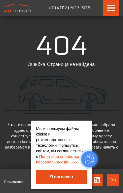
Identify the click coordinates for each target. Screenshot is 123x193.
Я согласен (61, 177)
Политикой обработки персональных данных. (57, 159)
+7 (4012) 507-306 (70, 7)
